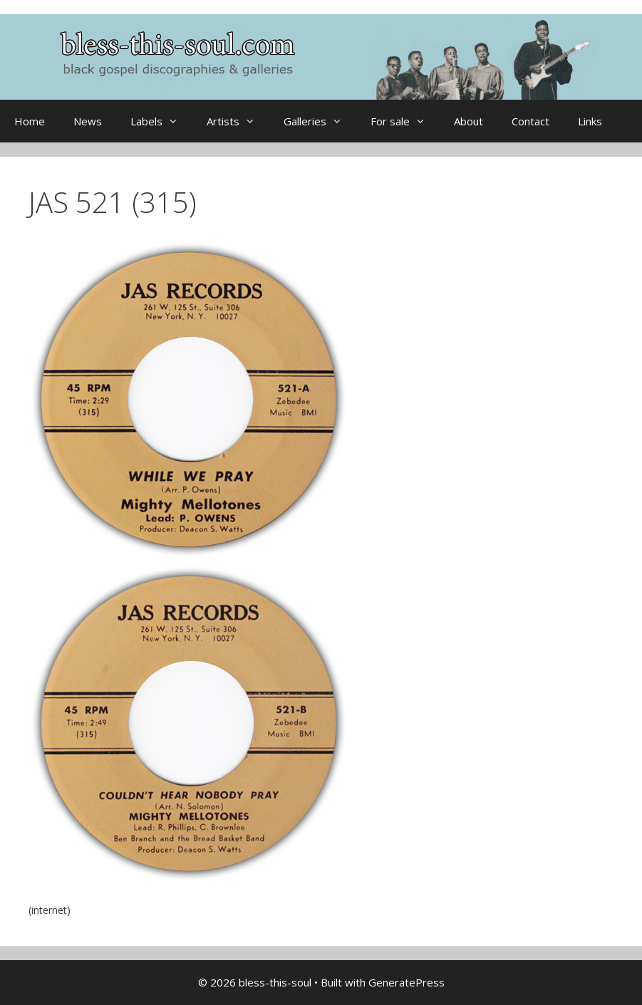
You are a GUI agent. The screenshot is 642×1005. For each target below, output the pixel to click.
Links (590, 121)
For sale (405, 121)
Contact (530, 121)
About (468, 121)
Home (29, 121)
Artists (238, 121)
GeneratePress (406, 982)
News (87, 121)
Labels (161, 121)
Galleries (320, 121)
